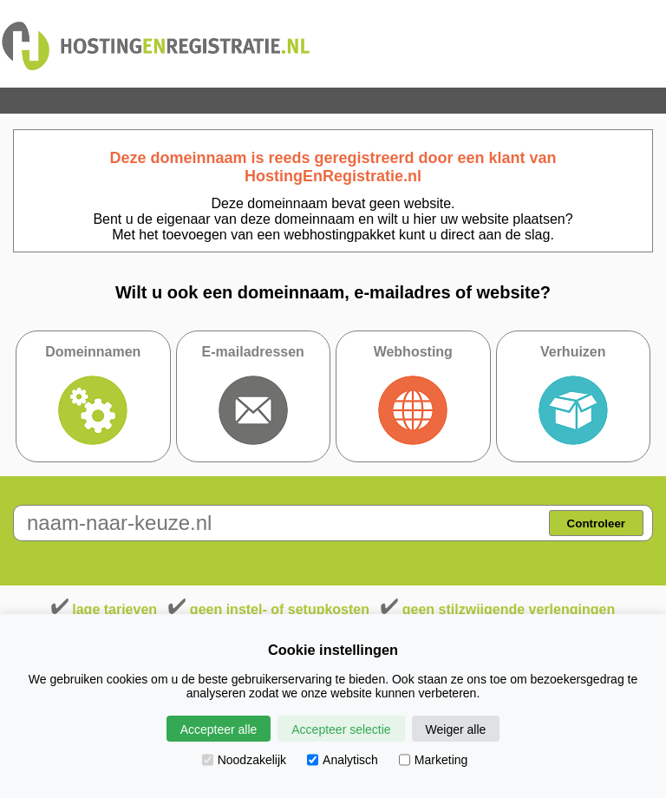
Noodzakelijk (244, 760)
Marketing (433, 760)
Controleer (596, 523)
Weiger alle (456, 729)
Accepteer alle (219, 729)
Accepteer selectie (340, 729)
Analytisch (342, 760)
